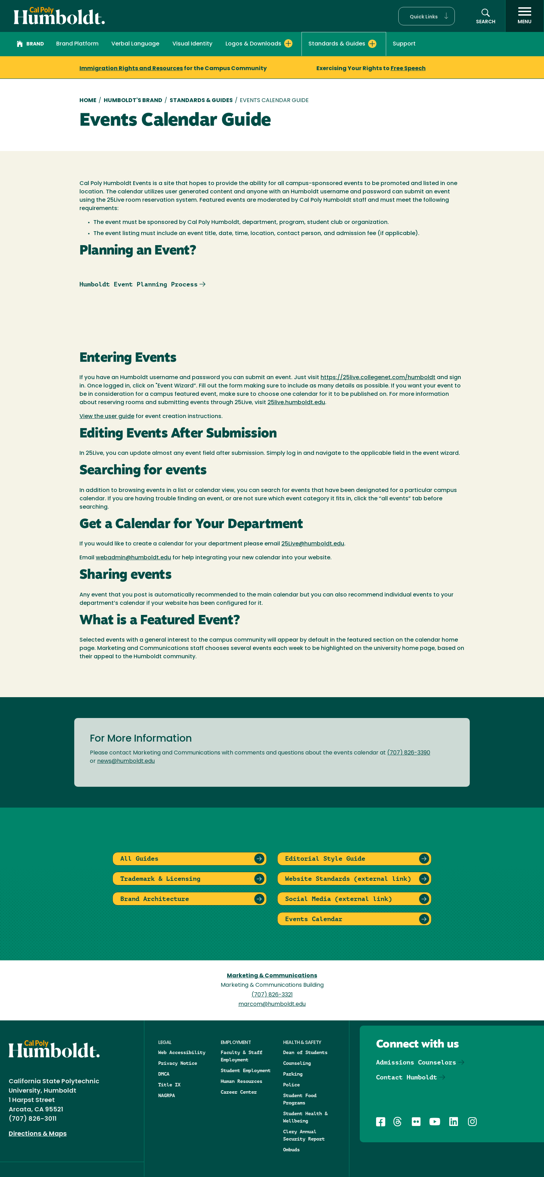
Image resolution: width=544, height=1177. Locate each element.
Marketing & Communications (272, 976)
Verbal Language (135, 44)
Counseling (297, 1063)
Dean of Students (305, 1052)
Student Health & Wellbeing (305, 1117)
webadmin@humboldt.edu (133, 558)
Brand (30, 45)
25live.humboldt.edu (296, 403)
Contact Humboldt (406, 1077)
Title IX (169, 1084)
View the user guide (106, 416)
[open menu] (524, 16)
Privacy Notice (177, 1063)
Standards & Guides (201, 100)
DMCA (163, 1074)
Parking (293, 1074)
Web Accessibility (181, 1052)
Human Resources (241, 1081)
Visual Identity (192, 44)
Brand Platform (77, 44)
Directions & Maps (38, 1134)
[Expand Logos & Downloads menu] (288, 43)
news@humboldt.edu (126, 761)
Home (87, 100)
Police (291, 1084)
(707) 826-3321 (272, 995)
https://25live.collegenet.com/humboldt (378, 378)
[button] (426, 16)
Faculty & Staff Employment (241, 1056)
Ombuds (291, 1149)
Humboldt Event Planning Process (138, 284)
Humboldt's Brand (133, 100)
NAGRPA (166, 1095)
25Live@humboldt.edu (312, 544)
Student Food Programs (299, 1099)
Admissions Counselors (416, 1062)
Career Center (239, 1092)
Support (404, 44)
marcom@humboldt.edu (272, 1004)
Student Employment (246, 1070)
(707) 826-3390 (408, 753)
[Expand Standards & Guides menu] (372, 44)
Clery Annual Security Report (304, 1135)
